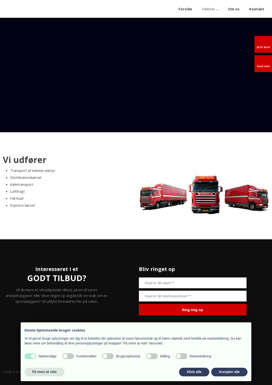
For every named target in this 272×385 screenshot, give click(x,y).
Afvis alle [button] (194, 372)
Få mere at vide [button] (44, 372)
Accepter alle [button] (229, 372)
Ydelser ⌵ (210, 8)
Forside (185, 8)
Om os (234, 8)
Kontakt (256, 8)
